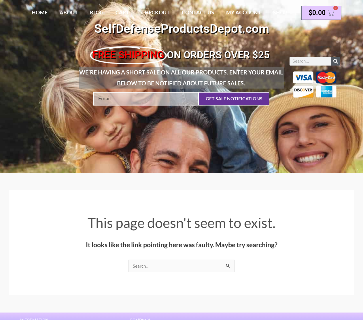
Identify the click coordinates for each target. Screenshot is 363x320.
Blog (96, 12)
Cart (122, 12)
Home (40, 12)
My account (243, 12)
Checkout (155, 12)
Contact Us (198, 12)
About (69, 12)
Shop (280, 12)
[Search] (335, 61)
